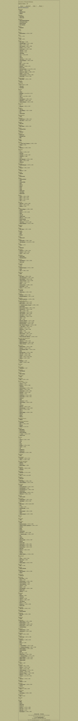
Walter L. (21, 416)
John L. (21, 459)
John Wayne (22, 601)
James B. (21, 50)
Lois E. (21, 362)
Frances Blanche (23, 486)
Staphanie (22, 247)
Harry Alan (22, 120)
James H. (21, 598)
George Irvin (22, 119)
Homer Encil (22, 49)
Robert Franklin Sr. (23, 299)
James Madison (23, 584)
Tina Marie (22, 87)
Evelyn (21, 529)
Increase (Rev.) (23, 129)
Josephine (22, 368)
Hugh (21, 273)
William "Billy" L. (23, 554)
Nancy (21, 204)
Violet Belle (22, 79)
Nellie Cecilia (22, 333)
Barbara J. (22, 639)
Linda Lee (22, 575)
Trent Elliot (22, 192)
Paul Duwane (22, 370)
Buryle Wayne (22, 33)
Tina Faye (22, 86)
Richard (21, 167)
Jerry (21, 54)
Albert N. (21, 468)
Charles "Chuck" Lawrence (25, 525)
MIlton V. (21, 217)
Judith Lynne (22, 216)
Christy (21, 152)
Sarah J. (21, 287)
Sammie (21, 173)
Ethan (21, 350)
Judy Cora (22, 59)
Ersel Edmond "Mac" (24, 349)
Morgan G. (22, 604)
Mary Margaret (23, 159)
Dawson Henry (23, 388)
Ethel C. (21, 212)
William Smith (22, 660)
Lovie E (21, 97)
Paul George (22, 545)
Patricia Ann (22, 544)
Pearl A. (22, 335)
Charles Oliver (23, 624)
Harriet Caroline (23, 582)
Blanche (21, 595)
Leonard (21, 671)
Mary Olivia (22, 126)
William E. (22, 162)
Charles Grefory (23, 179)
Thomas (21, 552)
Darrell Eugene (23, 611)
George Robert (23, 648)
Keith (21, 233)
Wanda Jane (22, 589)
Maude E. (21, 66)
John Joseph (22, 313)
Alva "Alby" (22, 41)
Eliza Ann (21, 708)
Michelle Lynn (22, 136)
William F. (22, 591)
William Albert (22, 562)
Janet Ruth (22, 53)
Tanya (21, 512)
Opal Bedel (22, 501)
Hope (21, 183)
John (21, 56)
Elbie (21, 140)
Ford (20, 505)
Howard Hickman (40, 717)
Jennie (21, 446)
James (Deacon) (23, 670)
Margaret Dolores (23, 322)
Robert (21, 415)
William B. (22, 493)
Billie (21, 701)
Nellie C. (21, 332)
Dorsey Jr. (22, 705)
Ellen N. (21, 170)
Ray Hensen (22, 452)
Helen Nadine (22, 279)
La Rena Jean (22, 684)
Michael (21, 425)
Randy (21, 615)
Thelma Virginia (23, 101)
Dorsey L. (22, 707)
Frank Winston (23, 488)
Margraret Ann (23, 352)
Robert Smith (22, 511)
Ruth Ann (21, 548)
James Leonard (23, 280)
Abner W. (21, 203)
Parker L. (21, 355)
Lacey (21, 157)
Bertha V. (21, 385)
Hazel (21, 399)
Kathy (21, 651)
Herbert (21, 47)
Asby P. (21, 439)
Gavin (21, 443)
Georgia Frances (23, 267)
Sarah (21, 160)
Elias (21, 379)
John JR (21, 214)
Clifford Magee (23, 209)
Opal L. (21, 283)
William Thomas (23, 343)
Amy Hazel (22, 276)
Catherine (22, 386)
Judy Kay (21, 538)
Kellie (21, 269)
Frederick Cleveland (25, 647)
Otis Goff (21, 353)
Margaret (21, 106)
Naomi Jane (22, 67)
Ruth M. (21, 549)
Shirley (21, 572)
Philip (21, 189)
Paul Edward (22, 99)
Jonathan (21, 154)
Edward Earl (22, 390)
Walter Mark (22, 193)
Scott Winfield (22, 588)
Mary (21, 63)
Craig (21, 441)
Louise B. (21, 405)
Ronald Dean (22, 430)
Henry (21, 226)
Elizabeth (21, 93)
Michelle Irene (22, 11)
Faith (21, 180)
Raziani (21, 81)
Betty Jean (22, 503)
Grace (21, 579)
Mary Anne (22, 559)
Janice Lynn (22, 237)
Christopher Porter (23, 21)
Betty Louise (22, 303)
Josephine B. (22, 316)
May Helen (23, 326)
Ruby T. (21, 688)
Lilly (20, 319)
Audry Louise (22, 496)
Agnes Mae (22, 636)
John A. (21, 57)
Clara (21, 44)
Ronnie (21, 234)
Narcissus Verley (23, 69)
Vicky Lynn (22, 262)
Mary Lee (21, 652)
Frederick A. (22, 395)
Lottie (21, 253)
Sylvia (21, 618)
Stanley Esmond (23, 74)
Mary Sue (21, 123)
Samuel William (23, 482)
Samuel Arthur (23, 284)
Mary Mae (22, 614)
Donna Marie (22, 306)
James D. (21, 678)
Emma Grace (22, 176)
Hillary (21, 213)
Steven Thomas (23, 568)
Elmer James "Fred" (24, 307)
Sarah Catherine (23, 432)
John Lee (21, 608)
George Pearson (23, 164)
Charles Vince (22, 629)
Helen (21, 199)
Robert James (22, 339)
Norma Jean (22, 542)
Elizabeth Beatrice (23, 296)
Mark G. (21, 184)
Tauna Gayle (22, 113)
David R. (21, 458)
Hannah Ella (22, 240)
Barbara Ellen (22, 346)
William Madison (23, 223)
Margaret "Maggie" (23, 320)
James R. (21, 51)
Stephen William (24, 655)
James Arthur (22, 402)
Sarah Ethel (22, 286)
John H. (21, 599)
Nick (20, 111)
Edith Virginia (22, 571)
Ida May (21, 445)
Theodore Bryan (23, 257)
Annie (21, 196)
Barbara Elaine (23, 622)
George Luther (24, 534)
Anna (21, 594)
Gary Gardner (22, 24)
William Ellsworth (23, 342)
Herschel (21, 153)
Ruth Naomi (22, 481)
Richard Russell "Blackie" (25, 336)
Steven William (23, 657)
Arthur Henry (22, 302)
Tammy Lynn (22, 435)
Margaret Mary (23, 408)
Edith (21, 197)
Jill (20, 448)
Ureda (21, 356)
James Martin (22, 312)
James (21, 232)
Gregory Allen (22, 182)
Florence (21, 393)
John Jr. (21, 109)
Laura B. (21, 290)
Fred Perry (22, 532)
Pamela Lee (22, 451)
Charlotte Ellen (23, 43)
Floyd (21, 376)
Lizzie (21, 61)
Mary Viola (22, 229)
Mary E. (21, 410)
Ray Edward (22, 711)
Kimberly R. (22, 449)
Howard (21, 252)
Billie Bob (22, 478)
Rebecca (21, 674)
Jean (20, 403)
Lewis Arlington (23, 60)
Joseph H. (22, 156)
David (21, 10)
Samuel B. (22, 100)
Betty (21, 641)
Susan (22, 433)
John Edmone (22, 242)
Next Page (26, 7)
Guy (20, 535)
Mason (21, 186)
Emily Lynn (22, 134)
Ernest (21, 94)
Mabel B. (21, 406)
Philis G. (21, 413)
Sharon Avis (22, 292)
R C (20, 84)
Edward (21, 389)
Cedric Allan (22, 256)
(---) (20, 30)
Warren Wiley (22, 465)
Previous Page (21, 7)
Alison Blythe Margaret (24, 20)
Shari (21, 455)
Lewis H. (21, 585)
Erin (20, 442)
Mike (20, 137)
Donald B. (22, 27)
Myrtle (21, 330)
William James (23, 658)
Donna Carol (22, 625)
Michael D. (22, 329)
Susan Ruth (22, 76)
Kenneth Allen (22, 508)
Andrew (21, 383)
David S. (21, 667)
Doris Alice (22, 578)
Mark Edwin (22, 429)
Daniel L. (21, 526)
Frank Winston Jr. (23, 489)
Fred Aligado (22, 260)
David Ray (22, 16)
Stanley (21, 73)
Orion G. (21, 70)
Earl (20, 39)
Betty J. (21, 642)
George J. (22, 398)
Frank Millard (23, 645)
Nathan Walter (22, 412)
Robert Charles (23, 219)
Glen (20, 310)
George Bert (22, 396)
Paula (21, 187)
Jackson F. (22, 400)
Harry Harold (22, 46)
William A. (22, 147)
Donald (21, 210)
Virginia (21, 685)
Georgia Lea (22, 631)
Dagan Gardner (23, 23)
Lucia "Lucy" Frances (25, 143)
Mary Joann (22, 64)
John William (22, 110)
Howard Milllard (23, 650)
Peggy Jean (22, 605)
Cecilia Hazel (22, 499)
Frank (21, 116)
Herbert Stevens (23, 492)
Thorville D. (22, 222)
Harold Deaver (23, 581)
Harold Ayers (22, 491)
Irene (22, 506)
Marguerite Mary (23, 323)
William (21, 13)
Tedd (21, 270)
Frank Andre (22, 531)
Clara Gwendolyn (23, 277)
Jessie (21, 558)
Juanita (21, 282)
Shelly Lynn (22, 190)
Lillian (21, 317)
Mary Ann (21, 710)
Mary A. (21, 409)
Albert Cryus (22, 621)
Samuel (21, 206)
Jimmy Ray (22, 17)
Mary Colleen (22, 373)
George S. (22, 250)
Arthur (21, 91)
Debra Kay (22, 704)
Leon (21, 509)
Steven (21, 551)
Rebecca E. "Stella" (24, 71)
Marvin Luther (22, 539)
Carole (21, 485)
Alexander (22, 422)
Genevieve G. (22, 309)
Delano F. (21, 348)
